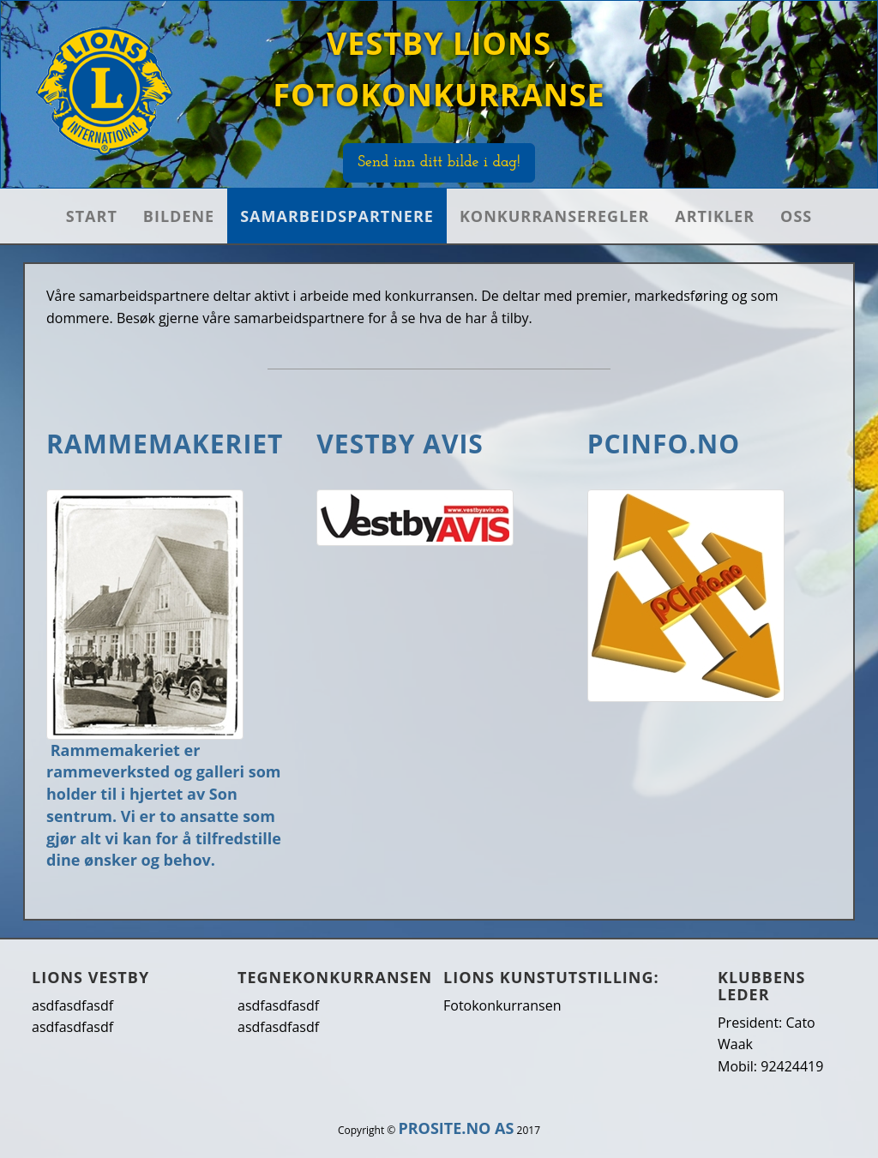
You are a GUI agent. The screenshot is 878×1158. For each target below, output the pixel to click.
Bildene (178, 216)
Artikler (715, 216)
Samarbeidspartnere (337, 216)
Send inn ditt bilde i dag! (439, 162)
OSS (796, 216)
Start (91, 216)
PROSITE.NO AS (456, 1128)
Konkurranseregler (554, 216)
